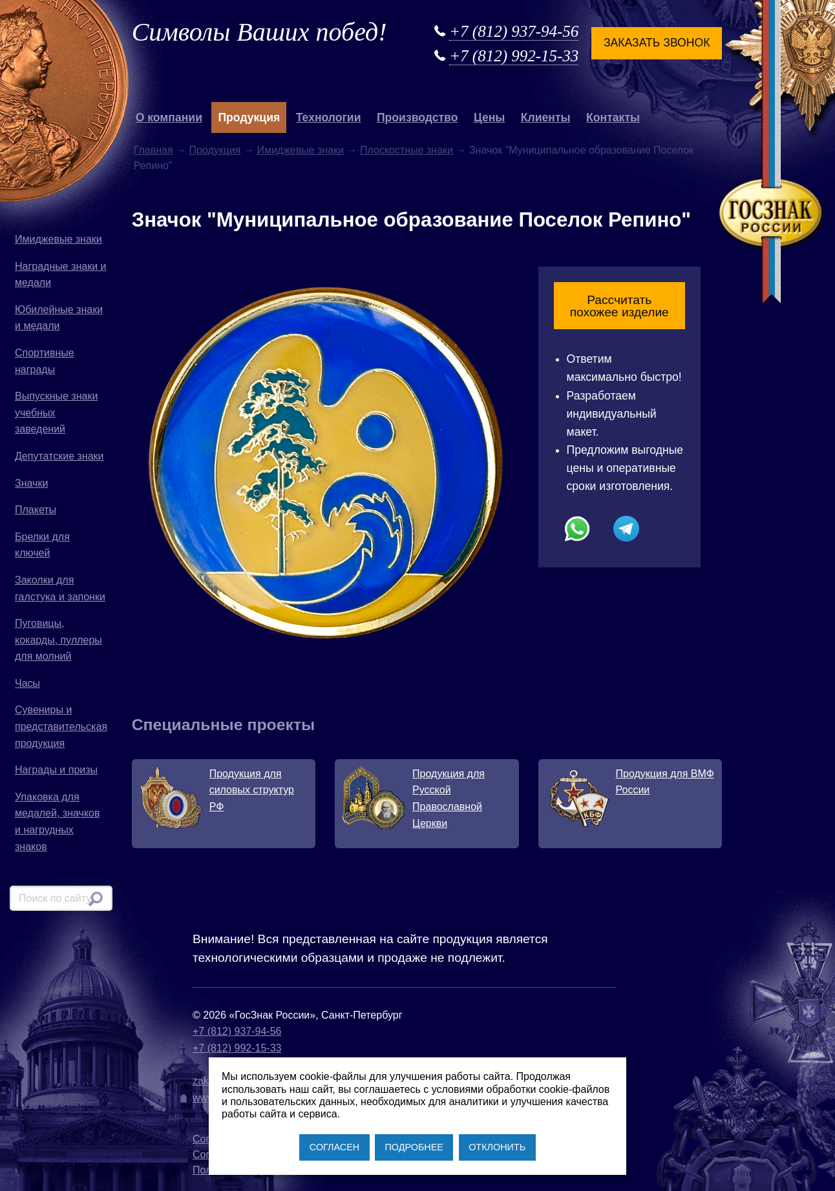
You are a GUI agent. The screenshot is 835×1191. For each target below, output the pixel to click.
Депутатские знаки (59, 456)
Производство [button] (417, 117)
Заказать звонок (657, 42)
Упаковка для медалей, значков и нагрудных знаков (57, 821)
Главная (153, 150)
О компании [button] (169, 117)
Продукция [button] (249, 117)
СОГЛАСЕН (334, 1147)
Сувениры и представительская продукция (61, 726)
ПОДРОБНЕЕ (414, 1147)
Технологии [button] (328, 117)
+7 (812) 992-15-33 (513, 56)
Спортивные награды (44, 361)
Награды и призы (56, 769)
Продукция (214, 150)
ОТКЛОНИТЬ (497, 1147)
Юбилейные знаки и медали (59, 318)
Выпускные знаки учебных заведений (56, 412)
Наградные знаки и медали (61, 275)
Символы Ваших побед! (259, 31)
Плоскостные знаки (406, 150)
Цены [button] (489, 117)
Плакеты (35, 509)
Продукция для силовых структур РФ (251, 790)
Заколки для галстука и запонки (60, 588)
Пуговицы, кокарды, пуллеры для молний (58, 640)
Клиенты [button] (546, 117)
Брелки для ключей (42, 545)
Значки (31, 483)
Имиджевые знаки (58, 239)
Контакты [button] (613, 117)
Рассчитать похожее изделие (619, 306)
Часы (27, 683)
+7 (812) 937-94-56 (513, 31)
